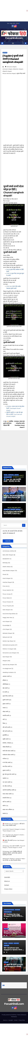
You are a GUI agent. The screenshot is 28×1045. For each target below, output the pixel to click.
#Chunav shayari (11, 66)
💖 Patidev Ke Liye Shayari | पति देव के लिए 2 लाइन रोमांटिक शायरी (13, 916)
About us (7, 881)
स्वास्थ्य (4, 813)
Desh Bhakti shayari (8, 570)
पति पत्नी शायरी (6, 727)
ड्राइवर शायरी (6, 703)
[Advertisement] (14, 93)
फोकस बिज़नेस (6, 747)
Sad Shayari (6, 656)
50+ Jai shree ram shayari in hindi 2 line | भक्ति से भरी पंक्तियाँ (13, 950)
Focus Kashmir (7, 590)
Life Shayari (6, 629)
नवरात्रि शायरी (6, 715)
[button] (23, 43)
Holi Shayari (6, 621)
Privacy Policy (8, 889)
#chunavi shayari (7, 69)
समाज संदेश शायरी (6, 509)
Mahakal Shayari (7, 633)
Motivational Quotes (9, 645)
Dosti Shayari (7, 578)
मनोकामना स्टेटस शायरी (8, 754)
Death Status (7, 566)
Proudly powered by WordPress (9, 1014)
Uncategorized (7, 668)
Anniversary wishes (8, 551)
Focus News (6, 598)
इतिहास (4, 680)
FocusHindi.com (14, 38)
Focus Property (7, 605)
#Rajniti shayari (7, 71)
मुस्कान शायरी (6, 770)
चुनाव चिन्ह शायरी (10, 474)
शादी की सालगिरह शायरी (8, 790)
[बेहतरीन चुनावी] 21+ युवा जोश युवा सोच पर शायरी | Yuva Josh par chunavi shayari (14, 414)
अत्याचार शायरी (13, 509)
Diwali (4, 574)
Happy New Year (7, 617)
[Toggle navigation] (13, 43)
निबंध (4, 723)
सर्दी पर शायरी (6, 801)
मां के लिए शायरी (6, 762)
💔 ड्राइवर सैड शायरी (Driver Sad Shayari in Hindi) (13, 965)
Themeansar (14, 1016)
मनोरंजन (5, 758)
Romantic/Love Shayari (9, 652)
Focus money (7, 594)
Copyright (7, 877)
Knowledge (6, 625)
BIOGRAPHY (6, 558)
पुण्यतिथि (5, 735)
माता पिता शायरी (6, 766)
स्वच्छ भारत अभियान (7, 809)
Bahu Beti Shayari (8, 555)
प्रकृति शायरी (5, 739)
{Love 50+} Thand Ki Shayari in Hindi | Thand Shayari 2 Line (14, 933)
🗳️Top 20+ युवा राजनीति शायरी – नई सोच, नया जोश (12, 480)
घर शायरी (5, 692)
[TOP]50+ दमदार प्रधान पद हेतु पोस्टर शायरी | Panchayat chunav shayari (15, 408)
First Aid (5, 586)
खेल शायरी (5, 688)
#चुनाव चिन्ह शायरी (21, 73)
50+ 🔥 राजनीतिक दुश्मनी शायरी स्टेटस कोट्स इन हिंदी (8, 423)
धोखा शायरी (5, 711)
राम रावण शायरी (6, 782)
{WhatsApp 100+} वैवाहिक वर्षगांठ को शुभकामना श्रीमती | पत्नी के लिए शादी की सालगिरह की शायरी (12, 853)
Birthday (5, 562)
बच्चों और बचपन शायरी (8, 750)
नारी (3, 719)
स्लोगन (4, 805)
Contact (6, 885)
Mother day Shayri (8, 641)
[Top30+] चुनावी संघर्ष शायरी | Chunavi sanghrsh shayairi (13, 58)
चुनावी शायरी (5, 52)
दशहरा (4, 707)
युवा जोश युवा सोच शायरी (8, 774)
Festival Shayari (7, 582)
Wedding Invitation (8, 672)
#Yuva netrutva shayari (9, 73)
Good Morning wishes (9, 613)
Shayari (5, 474)
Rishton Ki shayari (8, 649)
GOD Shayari (6, 609)
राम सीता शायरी (6, 786)
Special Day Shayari (8, 664)
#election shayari (18, 69)
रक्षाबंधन (4, 778)
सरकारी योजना (6, 797)
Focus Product (7, 602)
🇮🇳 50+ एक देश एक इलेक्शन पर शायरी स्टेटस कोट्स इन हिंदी (14, 496)
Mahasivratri (6, 637)
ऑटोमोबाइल (5, 684)
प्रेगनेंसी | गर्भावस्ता (7, 743)
